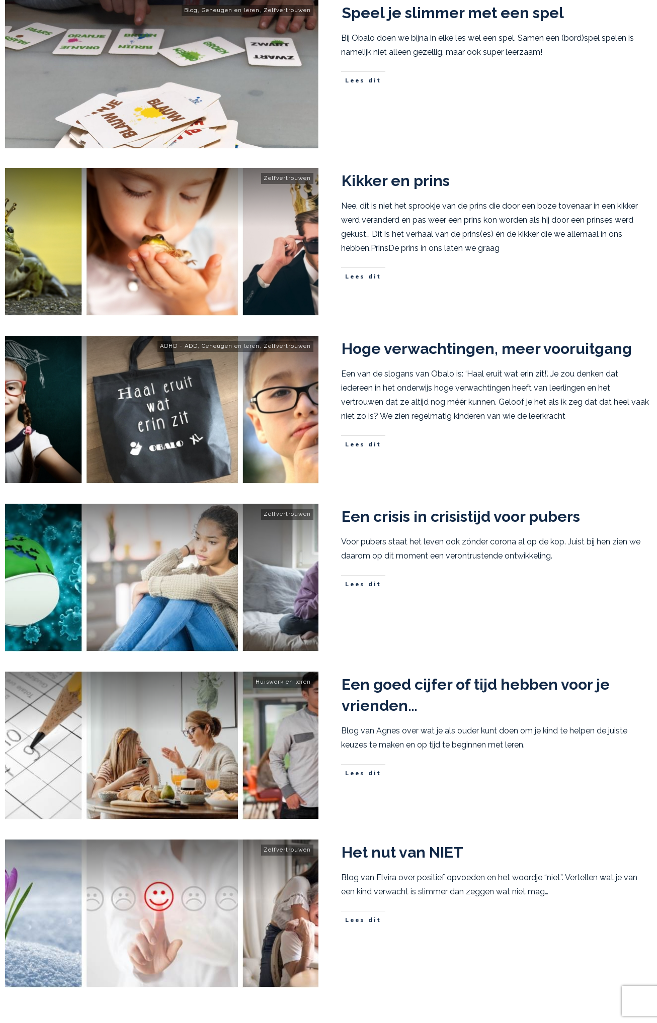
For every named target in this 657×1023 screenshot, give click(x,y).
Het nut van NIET (402, 852)
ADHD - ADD (179, 346)
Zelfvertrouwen (287, 10)
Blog (191, 10)
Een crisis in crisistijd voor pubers (461, 516)
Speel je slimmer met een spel (453, 13)
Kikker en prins (396, 181)
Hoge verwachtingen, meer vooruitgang (487, 348)
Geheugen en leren (231, 10)
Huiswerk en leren (283, 682)
